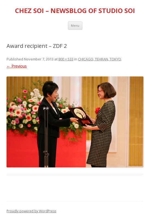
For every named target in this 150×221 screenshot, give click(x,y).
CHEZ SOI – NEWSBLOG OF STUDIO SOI (75, 11)
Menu (75, 25)
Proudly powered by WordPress (31, 211)
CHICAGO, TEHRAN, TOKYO (99, 59)
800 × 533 (65, 59)
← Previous (17, 66)
